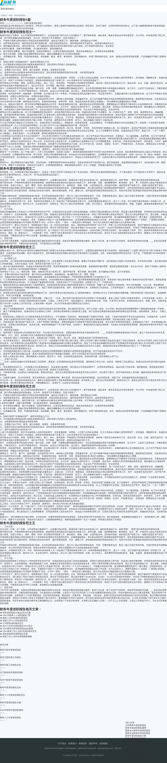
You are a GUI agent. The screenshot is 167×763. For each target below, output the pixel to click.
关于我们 (62, 743)
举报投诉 (83, 743)
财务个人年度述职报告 (10, 717)
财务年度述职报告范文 (135, 738)
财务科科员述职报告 (134, 749)
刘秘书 (4, 15)
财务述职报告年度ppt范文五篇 (17, 612)
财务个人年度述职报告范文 (12, 695)
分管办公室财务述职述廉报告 (138, 757)
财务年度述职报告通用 (135, 728)
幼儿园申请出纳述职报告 (136, 754)
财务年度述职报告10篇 (10, 702)
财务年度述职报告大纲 (135, 736)
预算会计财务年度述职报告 (137, 730)
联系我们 (72, 743)
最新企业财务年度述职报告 (137, 733)
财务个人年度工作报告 (135, 744)
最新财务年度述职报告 (135, 741)
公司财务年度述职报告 (135, 725)
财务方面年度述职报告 (10, 650)
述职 (10, 15)
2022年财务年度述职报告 (11, 710)
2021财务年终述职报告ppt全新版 (18, 628)
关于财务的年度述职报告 (11, 672)
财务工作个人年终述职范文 (15, 620)
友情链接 (103, 743)
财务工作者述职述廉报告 (136, 751)
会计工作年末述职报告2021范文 (17, 626)
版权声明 (93, 743)
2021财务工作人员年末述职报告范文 (19, 631)
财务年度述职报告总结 (10, 687)
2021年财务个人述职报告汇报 (16, 615)
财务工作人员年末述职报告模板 (17, 636)
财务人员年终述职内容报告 (15, 618)
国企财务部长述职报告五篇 (15, 634)
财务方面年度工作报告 (10, 657)
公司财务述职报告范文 (13, 623)
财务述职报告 (7, 9)
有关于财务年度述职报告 (11, 680)
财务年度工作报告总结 (10, 665)
